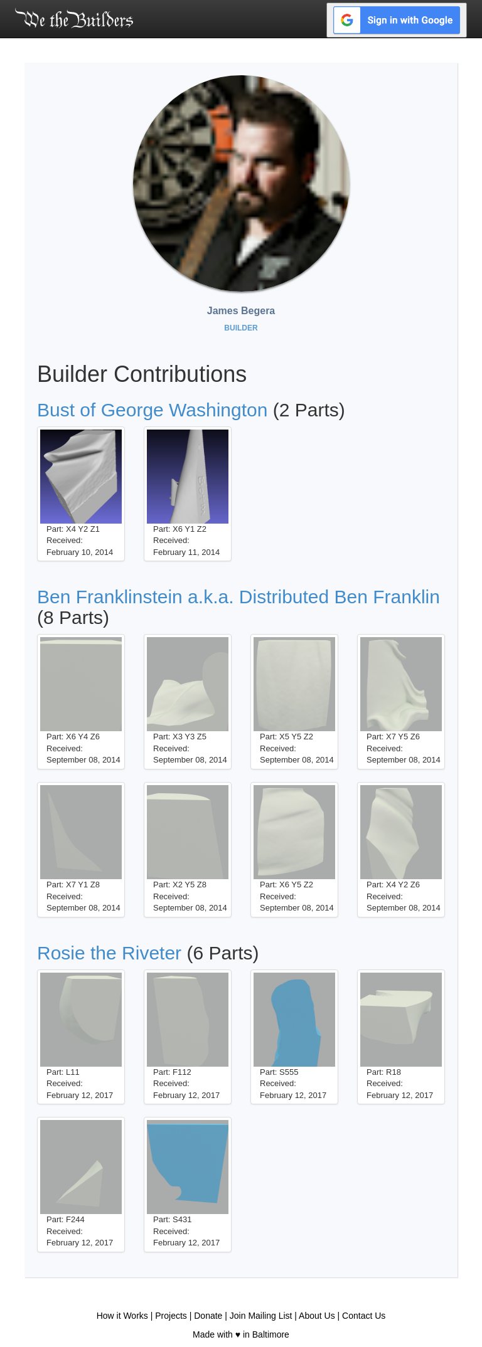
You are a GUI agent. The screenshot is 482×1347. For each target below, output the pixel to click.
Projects (171, 1316)
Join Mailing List (261, 1316)
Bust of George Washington (152, 409)
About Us (317, 1316)
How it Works (122, 1316)
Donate (208, 1316)
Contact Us (363, 1316)
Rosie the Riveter (109, 953)
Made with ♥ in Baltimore (241, 1334)
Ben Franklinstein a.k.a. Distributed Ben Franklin (238, 596)
